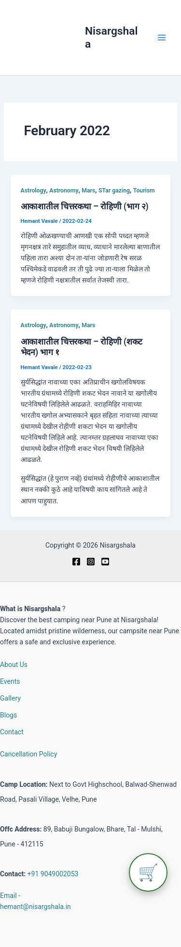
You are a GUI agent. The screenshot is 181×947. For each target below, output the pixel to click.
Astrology (33, 190)
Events (10, 681)
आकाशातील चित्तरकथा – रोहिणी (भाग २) (85, 206)
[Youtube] (105, 561)
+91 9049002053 (53, 874)
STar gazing (114, 190)
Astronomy (63, 190)
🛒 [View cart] (148, 872)
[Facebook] (76, 561)
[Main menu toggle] (161, 38)
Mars (88, 190)
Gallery (10, 698)
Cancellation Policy (28, 754)
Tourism (144, 190)
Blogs (8, 715)
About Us (14, 664)
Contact (12, 732)
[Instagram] (90, 561)
